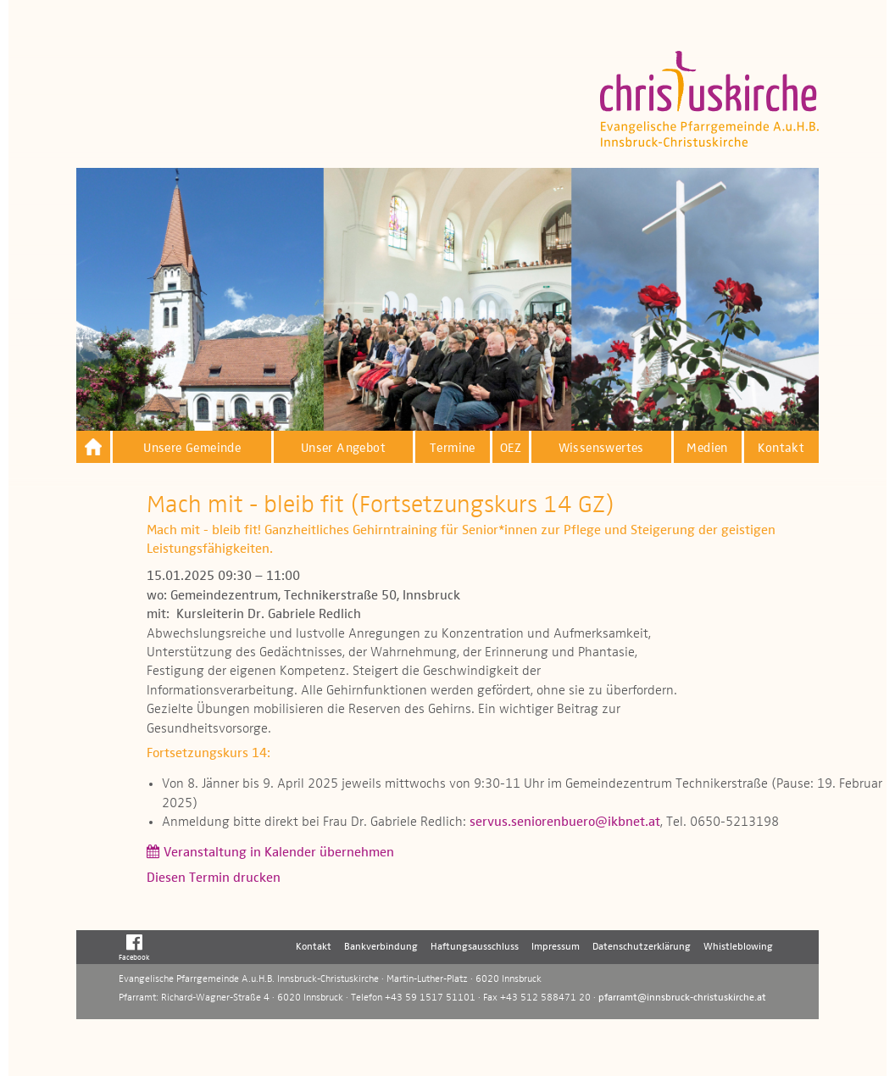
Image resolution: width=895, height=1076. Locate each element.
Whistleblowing (738, 947)
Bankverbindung (381, 947)
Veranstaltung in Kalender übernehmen (279, 853)
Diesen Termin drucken (214, 878)
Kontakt (781, 448)
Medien (707, 448)
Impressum (555, 947)
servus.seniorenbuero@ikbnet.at (565, 822)
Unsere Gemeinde (192, 448)
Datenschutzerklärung (641, 947)
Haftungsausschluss (475, 947)
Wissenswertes (601, 448)
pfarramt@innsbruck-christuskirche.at (682, 998)
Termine (452, 448)
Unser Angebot (343, 448)
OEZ (510, 448)
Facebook (134, 947)
